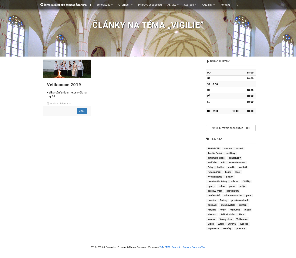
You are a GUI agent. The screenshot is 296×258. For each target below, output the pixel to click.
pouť (248, 195)
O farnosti (125, 4)
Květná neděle (215, 176)
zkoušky (227, 228)
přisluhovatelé (228, 205)
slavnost (212, 214)
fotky (210, 167)
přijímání (212, 205)
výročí (221, 224)
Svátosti (190, 4)
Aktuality (208, 4)
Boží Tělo (212, 162)
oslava (222, 186)
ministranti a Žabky (217, 181)
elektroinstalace (237, 162)
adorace (228, 148)
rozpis (247, 209)
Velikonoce (241, 219)
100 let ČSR (214, 148)
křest (237, 172)
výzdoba (244, 224)
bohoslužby (235, 158)
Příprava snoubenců (150, 4)
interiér (231, 167)
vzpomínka (213, 228)
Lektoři (229, 176)
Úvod (241, 214)
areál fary (230, 153)
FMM (167, 247)
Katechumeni (214, 172)
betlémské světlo (216, 158)
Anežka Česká (215, 153)
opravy (211, 186)
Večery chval (226, 219)
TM (161, 247)
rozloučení (235, 209)
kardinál (243, 167)
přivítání (243, 205)
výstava (232, 224)
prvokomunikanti (239, 200)
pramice (212, 200)
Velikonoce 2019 (64, 84)
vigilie (211, 224)
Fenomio (176, 247)
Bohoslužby (104, 4)
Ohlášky (247, 181)
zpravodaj (240, 228)
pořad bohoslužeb (233, 195)
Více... (82, 111)
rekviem (212, 209)
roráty (223, 209)
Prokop (223, 200)
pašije (242, 186)
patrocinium (233, 191)
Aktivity (173, 4)
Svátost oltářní (227, 214)
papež (232, 186)
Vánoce (211, 219)
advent (239, 148)
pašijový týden (215, 191)
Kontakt (225, 4)
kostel (228, 172)
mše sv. (234, 181)
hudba (220, 167)
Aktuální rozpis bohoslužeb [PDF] (231, 127)
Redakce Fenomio (194, 247)
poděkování (214, 195)
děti (223, 162)
